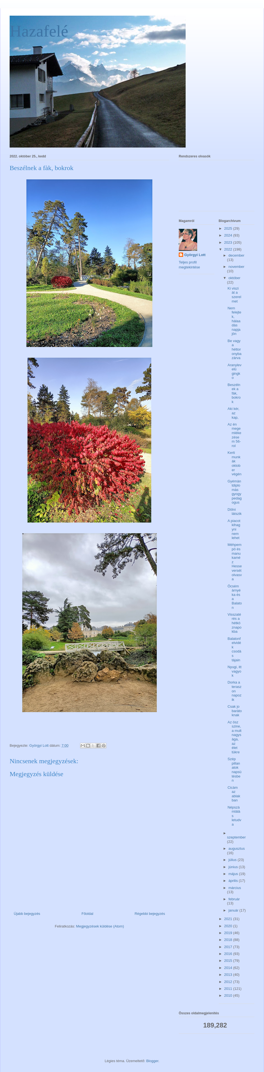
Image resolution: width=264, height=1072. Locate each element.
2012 (228, 982)
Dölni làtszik (234, 511)
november (236, 267)
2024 (228, 235)
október (234, 278)
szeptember (236, 837)
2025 (228, 228)
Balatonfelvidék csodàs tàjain (234, 649)
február (234, 899)
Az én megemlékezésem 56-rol (234, 435)
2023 (228, 242)
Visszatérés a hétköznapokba (234, 623)
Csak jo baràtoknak (234, 710)
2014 (228, 968)
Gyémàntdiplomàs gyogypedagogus (234, 492)
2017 (228, 947)
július (233, 860)
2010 (228, 995)
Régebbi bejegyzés (149, 914)
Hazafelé (39, 31)
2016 (228, 954)
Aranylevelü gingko (234, 371)
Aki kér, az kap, (233, 413)
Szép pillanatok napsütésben (234, 769)
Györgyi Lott (194, 255)
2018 (228, 940)
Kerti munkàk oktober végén (234, 463)
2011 (228, 989)
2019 (228, 933)
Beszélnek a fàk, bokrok (234, 393)
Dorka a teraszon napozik (234, 690)
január (234, 910)
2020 (228, 926)
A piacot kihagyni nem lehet (233, 529)
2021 (228, 919)
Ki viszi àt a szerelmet (234, 294)
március (235, 888)
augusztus (237, 848)
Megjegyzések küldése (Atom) (100, 926)
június (234, 867)
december (236, 255)
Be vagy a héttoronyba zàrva (234, 349)
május (234, 874)
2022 (228, 249)
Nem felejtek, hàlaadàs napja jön (234, 321)
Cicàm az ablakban (233, 793)
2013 (228, 975)
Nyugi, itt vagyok (234, 671)
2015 (228, 961)
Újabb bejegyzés (27, 914)
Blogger (152, 1061)
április (234, 881)
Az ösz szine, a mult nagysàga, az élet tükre (234, 737)
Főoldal (87, 914)
